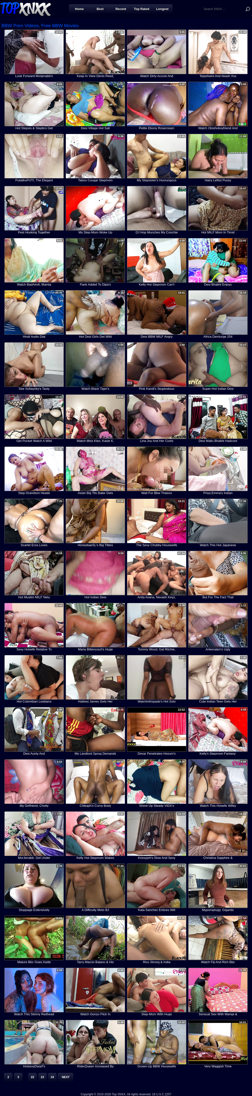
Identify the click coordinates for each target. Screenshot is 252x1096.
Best (100, 9)
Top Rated (141, 9)
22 (32, 1077)
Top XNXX (25, 8)
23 (42, 1077)
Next (66, 1077)
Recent (120, 9)
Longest (162, 9)
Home (79, 9)
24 (52, 1077)
